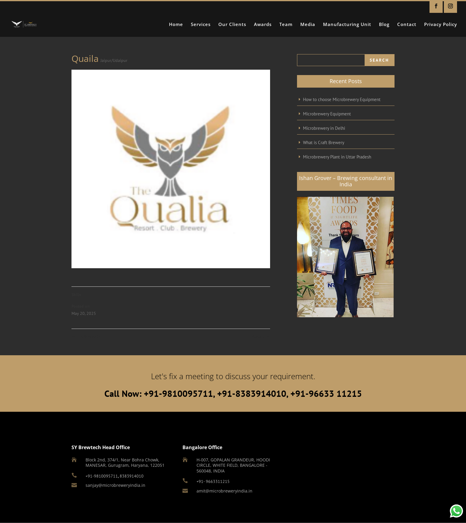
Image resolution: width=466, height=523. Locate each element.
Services (201, 24)
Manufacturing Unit (347, 24)
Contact (406, 24)
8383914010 (132, 476)
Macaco (260, 336)
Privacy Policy (440, 24)
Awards (263, 24)
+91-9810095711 (102, 476)
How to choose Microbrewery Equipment (341, 99)
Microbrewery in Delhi (324, 128)
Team (286, 24)
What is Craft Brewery (323, 142)
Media (307, 24)
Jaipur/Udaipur (113, 60)
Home (176, 24)
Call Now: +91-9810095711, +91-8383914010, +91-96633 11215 (233, 393)
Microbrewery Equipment (327, 114)
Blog (384, 24)
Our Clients (232, 24)
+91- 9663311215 (213, 481)
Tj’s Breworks (86, 336)
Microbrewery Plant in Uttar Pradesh (337, 157)
